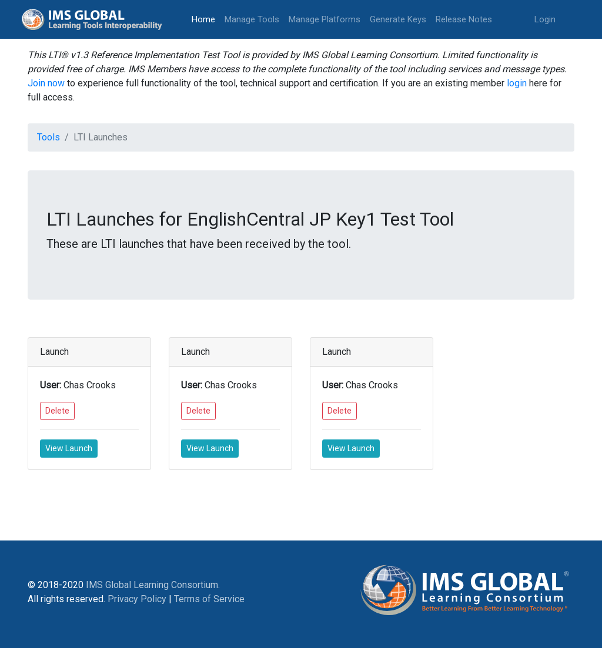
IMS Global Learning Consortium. (153, 584)
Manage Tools (252, 19)
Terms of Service (209, 599)
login (517, 83)
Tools (48, 137)
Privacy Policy (137, 599)
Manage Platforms (324, 19)
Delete (57, 410)
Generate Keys (398, 19)
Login (545, 19)
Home (206, 18)
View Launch (68, 448)
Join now (46, 83)
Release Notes (464, 19)
